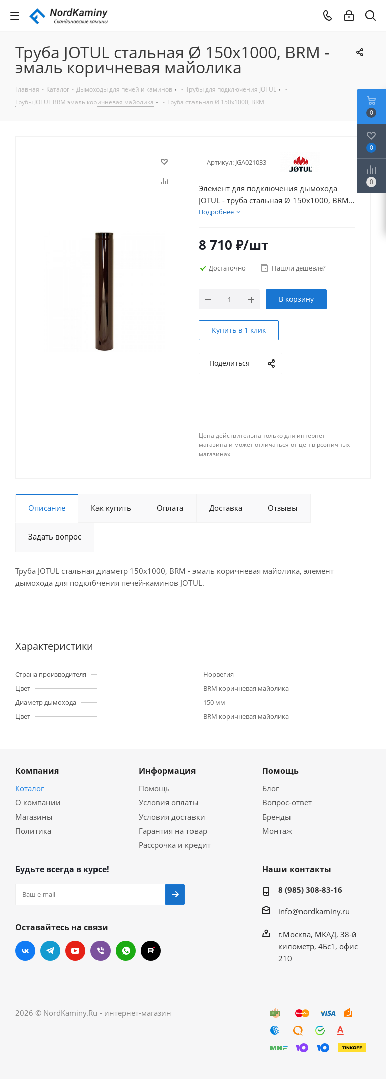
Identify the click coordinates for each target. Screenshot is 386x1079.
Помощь (154, 788)
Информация (167, 770)
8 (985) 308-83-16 (310, 890)
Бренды (276, 817)
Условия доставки (172, 817)
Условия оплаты (169, 802)
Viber (100, 951)
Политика (33, 831)
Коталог (29, 788)
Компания (37, 770)
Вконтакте (25, 951)
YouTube (75, 951)
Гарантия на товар (173, 831)
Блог (270, 788)
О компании (38, 802)
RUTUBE (151, 951)
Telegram (50, 951)
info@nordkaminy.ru (314, 911)
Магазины (34, 817)
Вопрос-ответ (287, 802)
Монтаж (277, 831)
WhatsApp (126, 951)
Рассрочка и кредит (175, 845)
